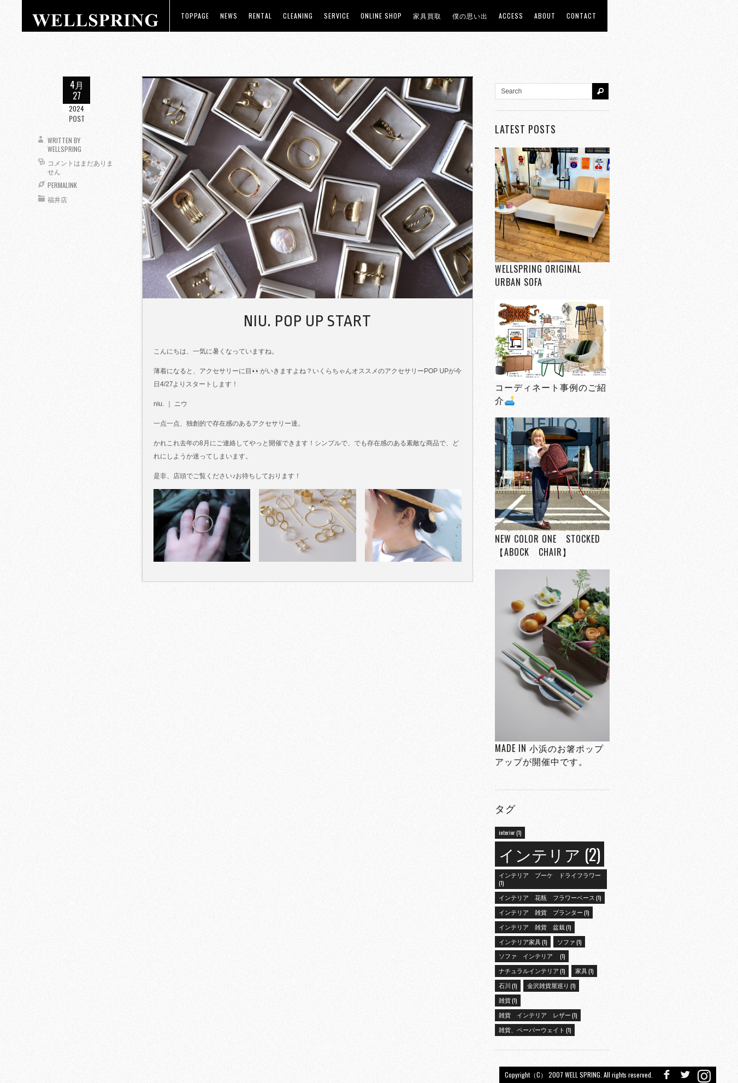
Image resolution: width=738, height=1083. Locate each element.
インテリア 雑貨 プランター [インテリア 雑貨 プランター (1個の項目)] (544, 912)
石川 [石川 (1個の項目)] (508, 985)
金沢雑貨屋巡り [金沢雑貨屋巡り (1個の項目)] (551, 985)
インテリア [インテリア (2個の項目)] (549, 854)
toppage (195, 15)
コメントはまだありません (80, 167)
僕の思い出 (470, 15)
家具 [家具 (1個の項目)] (584, 970)
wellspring (64, 149)
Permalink (62, 185)
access (511, 15)
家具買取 (427, 15)
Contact (581, 15)
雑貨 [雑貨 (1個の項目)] (508, 1000)
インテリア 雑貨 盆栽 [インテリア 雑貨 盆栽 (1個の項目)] (535, 926)
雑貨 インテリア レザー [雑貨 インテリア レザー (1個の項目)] (538, 1014)
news (229, 15)
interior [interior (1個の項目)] (510, 832)
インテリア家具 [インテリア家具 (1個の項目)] (523, 941)
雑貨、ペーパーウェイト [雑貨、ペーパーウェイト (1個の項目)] (535, 1029)
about (545, 15)
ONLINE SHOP (381, 15)
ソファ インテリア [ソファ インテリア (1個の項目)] (532, 955)
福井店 (57, 199)
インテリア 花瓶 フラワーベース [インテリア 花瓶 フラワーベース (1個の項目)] (550, 897)
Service (337, 15)
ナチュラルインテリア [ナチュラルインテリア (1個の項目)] (532, 970)
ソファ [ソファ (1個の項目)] (569, 941)
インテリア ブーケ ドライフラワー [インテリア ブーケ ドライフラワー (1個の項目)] (550, 878)
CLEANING (298, 15)
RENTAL (260, 15)
